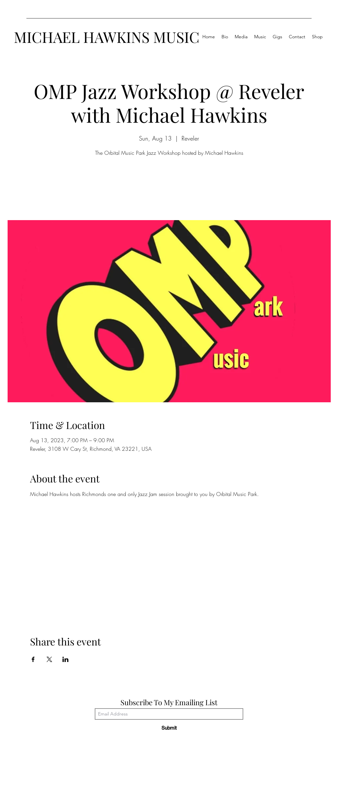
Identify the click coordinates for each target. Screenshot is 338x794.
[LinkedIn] (311, 15)
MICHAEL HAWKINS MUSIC (106, 37)
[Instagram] (321, 15)
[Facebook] (301, 15)
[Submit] (169, 728)
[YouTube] (291, 15)
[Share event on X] (49, 659)
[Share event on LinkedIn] (65, 659)
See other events (169, 189)
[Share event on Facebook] (33, 659)
